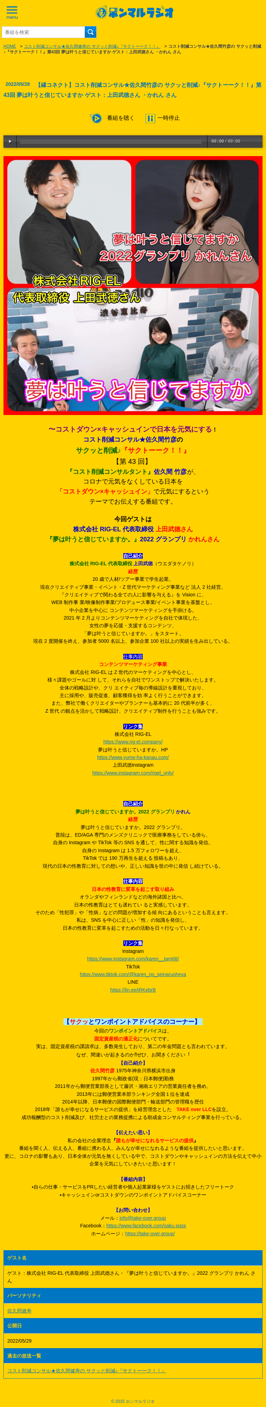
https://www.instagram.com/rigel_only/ (133, 773)
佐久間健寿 (19, 1311)
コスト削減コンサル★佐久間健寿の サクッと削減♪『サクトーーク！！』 (92, 46)
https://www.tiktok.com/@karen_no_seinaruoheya (133, 974)
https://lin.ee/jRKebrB (133, 990)
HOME (9, 46)
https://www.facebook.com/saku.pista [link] (146, 1225)
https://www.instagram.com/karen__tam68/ (133, 959)
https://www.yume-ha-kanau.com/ (133, 757)
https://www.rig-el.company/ (132, 742)
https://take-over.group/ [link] (150, 1233)
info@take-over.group (142, 1218)
